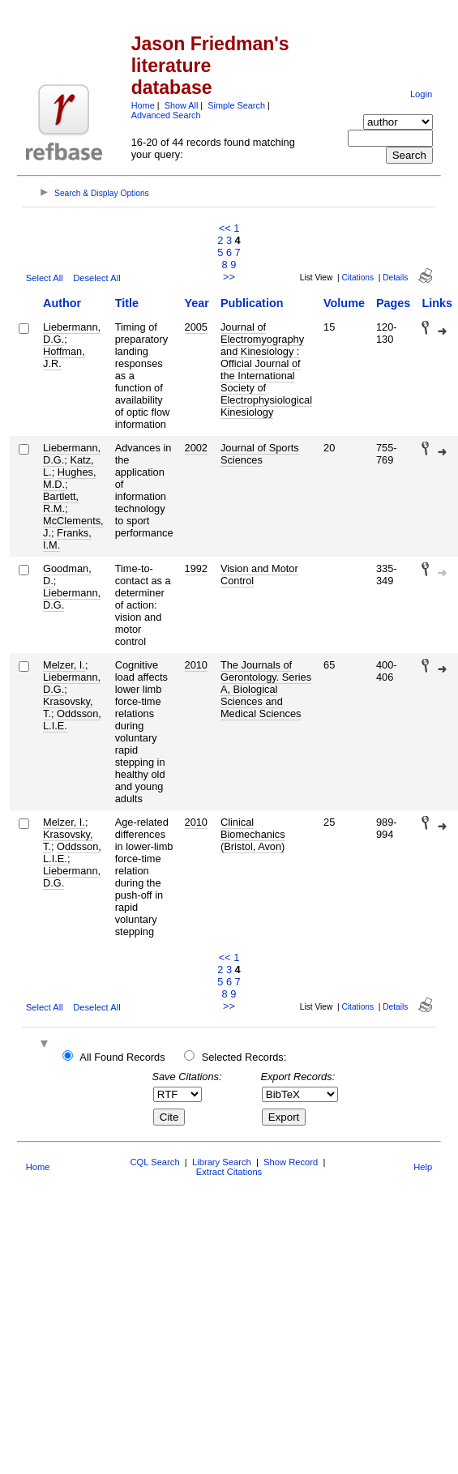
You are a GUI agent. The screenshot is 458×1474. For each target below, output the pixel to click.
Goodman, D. (67, 574)
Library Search (221, 1162)
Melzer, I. (64, 665)
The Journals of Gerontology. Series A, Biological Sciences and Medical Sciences (265, 689)
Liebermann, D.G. (72, 333)
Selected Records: (244, 1057)
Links (437, 303)
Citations (357, 277)
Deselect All (96, 278)
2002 (196, 448)
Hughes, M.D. (69, 478)
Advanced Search (166, 115)
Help (422, 1167)
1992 (196, 568)
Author (62, 303)
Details (395, 277)
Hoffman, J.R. (64, 357)
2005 (196, 327)
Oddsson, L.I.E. (72, 719)
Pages (393, 303)
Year (197, 303)
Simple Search (236, 105)
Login (421, 94)
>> (229, 277)
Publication (252, 303)
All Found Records (122, 1057)
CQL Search (154, 1162)
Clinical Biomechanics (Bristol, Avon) (252, 834)
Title (127, 303)
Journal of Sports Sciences (259, 454)
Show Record (290, 1162)
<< (225, 228)
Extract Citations (229, 1172)
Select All (44, 278)
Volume (344, 303)
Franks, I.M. (67, 539)
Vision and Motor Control (259, 574)
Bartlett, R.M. (61, 502)
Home (143, 105)
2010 (196, 665)
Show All (182, 105)
